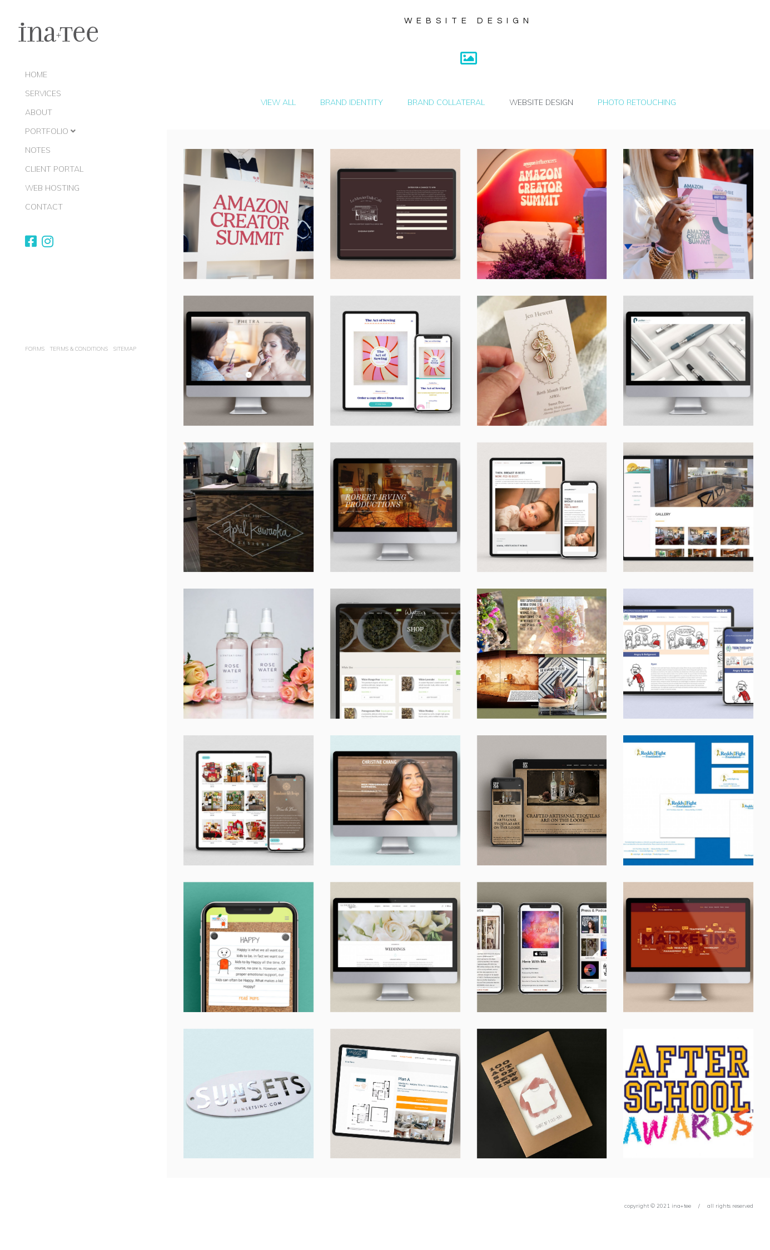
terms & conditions (79, 348)
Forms (34, 348)
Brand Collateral (446, 102)
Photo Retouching (637, 102)
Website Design (541, 102)
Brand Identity (351, 102)
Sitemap (124, 348)
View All (278, 102)
